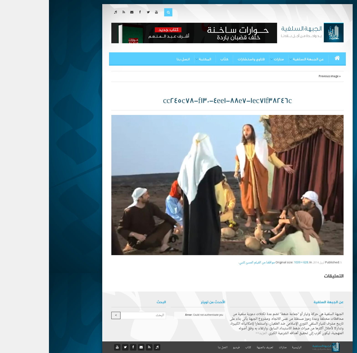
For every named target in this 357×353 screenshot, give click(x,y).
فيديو (187, 347)
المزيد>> (212, 333)
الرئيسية (247, 347)
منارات (230, 59)
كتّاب (175, 59)
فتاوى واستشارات (202, 59)
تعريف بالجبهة (216, 347)
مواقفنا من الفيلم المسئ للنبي (208, 262)
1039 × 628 (252, 262)
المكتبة (156, 59)
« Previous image (281, 76)
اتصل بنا (134, 59)
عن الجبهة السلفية (259, 59)
